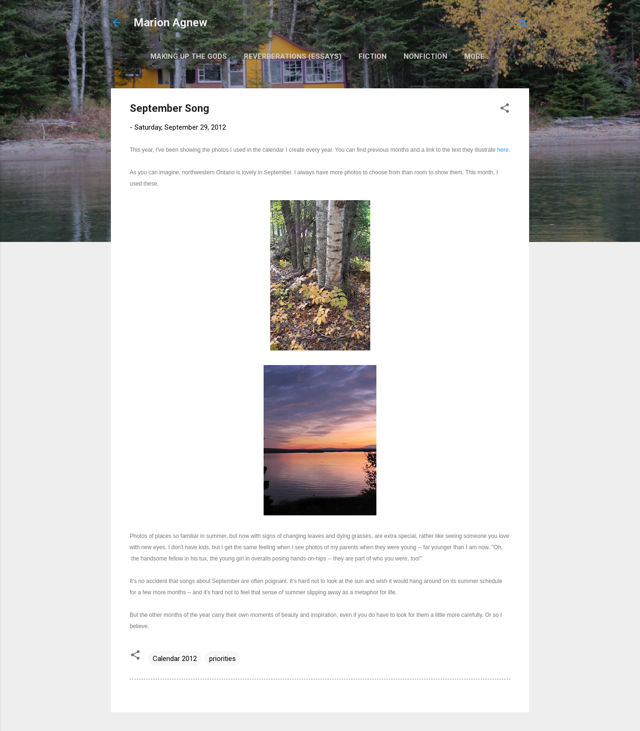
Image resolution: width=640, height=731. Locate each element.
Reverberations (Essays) (293, 56)
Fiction (373, 56)
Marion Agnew (170, 22)
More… (477, 56)
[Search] (523, 25)
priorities (222, 658)
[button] (504, 109)
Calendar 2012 (175, 658)
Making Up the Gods (188, 56)
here (502, 150)
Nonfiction (425, 56)
